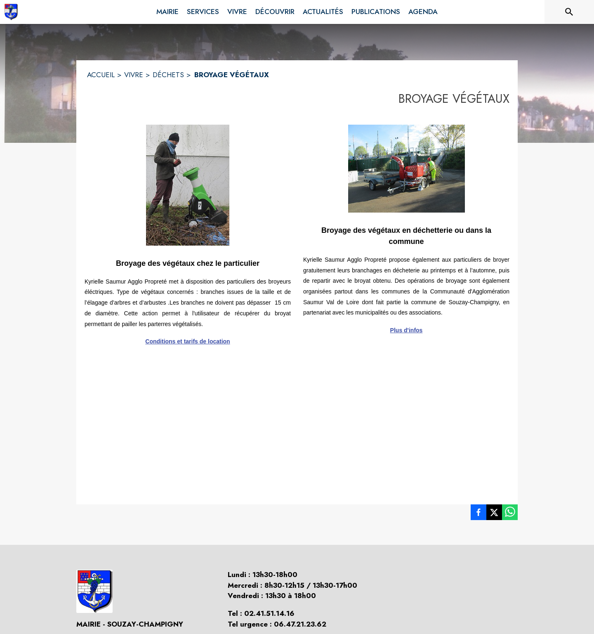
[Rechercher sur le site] (569, 12)
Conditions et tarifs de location (187, 341)
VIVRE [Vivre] (133, 75)
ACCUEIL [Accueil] (101, 75)
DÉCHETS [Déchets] (168, 75)
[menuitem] (167, 10)
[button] (187, 185)
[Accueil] (11, 12)
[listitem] (478, 513)
